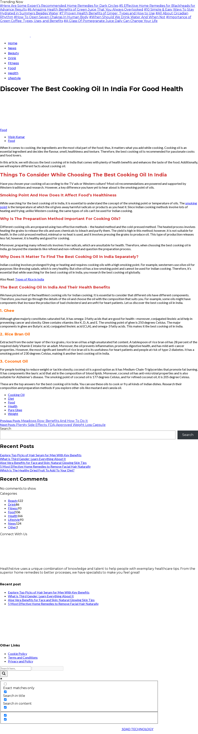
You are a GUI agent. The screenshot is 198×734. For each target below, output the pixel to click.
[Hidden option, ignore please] (5, 715)
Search (5, 429)
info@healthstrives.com (18, 576)
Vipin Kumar (16, 137)
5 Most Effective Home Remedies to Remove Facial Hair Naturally (45, 466)
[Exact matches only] (5, 684)
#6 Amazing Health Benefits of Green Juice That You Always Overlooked (85, 9)
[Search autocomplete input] (47, 668)
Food (3, 130)
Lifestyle (14, 519)
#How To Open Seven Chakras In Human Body (51, 17)
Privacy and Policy (20, 661)
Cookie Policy (17, 653)
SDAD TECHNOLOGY (137, 729)
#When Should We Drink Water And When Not (127, 17)
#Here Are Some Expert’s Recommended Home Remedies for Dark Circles (59, 6)
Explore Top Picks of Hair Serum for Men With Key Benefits (40, 455)
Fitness (13, 508)
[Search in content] (5, 699)
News (12, 523)
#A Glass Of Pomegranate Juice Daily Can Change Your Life (111, 21)
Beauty (13, 500)
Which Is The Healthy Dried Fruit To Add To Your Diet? (37, 470)
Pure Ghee (15, 410)
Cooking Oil (16, 395)
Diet (11, 398)
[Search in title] (5, 691)
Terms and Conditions (23, 657)
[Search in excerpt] (5, 707)
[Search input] (15, 668)
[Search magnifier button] (4, 674)
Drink (12, 504)
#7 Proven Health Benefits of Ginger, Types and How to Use (107, 13)
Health (12, 406)
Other (12, 527)
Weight (13, 414)
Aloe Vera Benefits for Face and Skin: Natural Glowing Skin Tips (43, 462)
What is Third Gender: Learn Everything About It (33, 459)
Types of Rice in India (29, 279)
